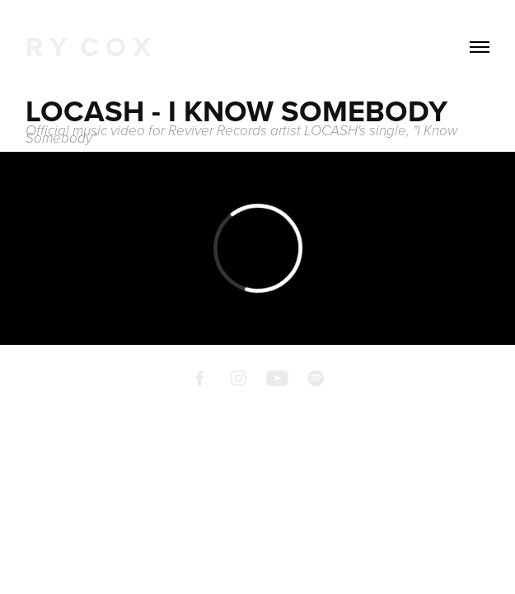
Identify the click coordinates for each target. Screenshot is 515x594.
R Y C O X (88, 46)
